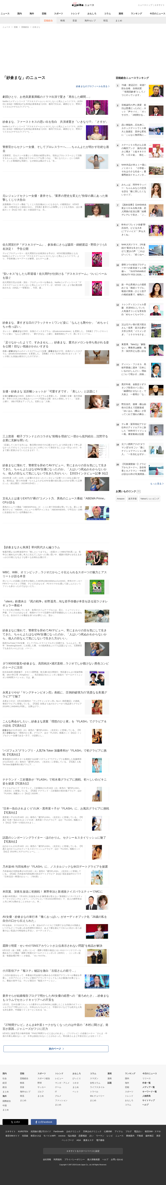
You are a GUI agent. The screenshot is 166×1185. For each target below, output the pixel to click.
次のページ (56, 1048)
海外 (32, 13)
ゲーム (58, 1087)
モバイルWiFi (49, 1136)
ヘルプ (145, 1104)
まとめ (118, 20)
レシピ (110, 1136)
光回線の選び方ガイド (41, 1131)
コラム (107, 13)
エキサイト (159, 5)
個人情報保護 (93, 1159)
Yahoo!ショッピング (149, 538)
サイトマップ (148, 1100)
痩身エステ (88, 1140)
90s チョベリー (97, 1096)
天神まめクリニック (92, 1131)
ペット (76, 1091)
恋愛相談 (83, 1136)
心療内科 (108, 1131)
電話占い (138, 1131)
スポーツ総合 (44, 1078)
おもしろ (91, 13)
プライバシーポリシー (74, 1159)
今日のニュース (157, 13)
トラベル (94, 1091)
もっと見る (156, 523)
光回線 (25, 1136)
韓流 (105, 20)
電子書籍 (100, 1140)
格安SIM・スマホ (153, 1131)
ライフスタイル (97, 1087)
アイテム (119, 1131)
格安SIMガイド (12, 1136)
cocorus (61, 1136)
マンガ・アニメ (62, 1083)
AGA (78, 1140)
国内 (19, 13)
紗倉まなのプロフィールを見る (92, 86)
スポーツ (58, 13)
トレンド (75, 13)
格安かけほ (36, 1136)
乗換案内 (130, 1136)
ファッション (61, 1100)
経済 (5, 1083)
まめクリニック (73, 1131)
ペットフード (68, 1140)
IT (56, 1091)
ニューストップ (145, 5)
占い (91, 1136)
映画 (62, 20)
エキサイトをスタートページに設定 (83, 1151)
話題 (109, 1083)
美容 (158, 1136)
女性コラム (95, 1083)
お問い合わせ (117, 1159)
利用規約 (58, 1159)
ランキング (136, 13)
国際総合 (7, 1101)
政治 (5, 1087)
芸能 (44, 13)
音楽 (75, 20)
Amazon (121, 538)
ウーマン (100, 1136)
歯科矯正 (149, 1136)
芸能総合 (48, 20)
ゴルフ (41, 1091)
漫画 (121, 13)
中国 (5, 1105)
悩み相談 (72, 1136)
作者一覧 (146, 1083)
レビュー (59, 1078)
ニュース (5, 13)
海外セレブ (90, 20)
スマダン (94, 1078)
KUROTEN (23, 1131)
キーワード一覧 (149, 1091)
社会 (5, 1078)
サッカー (42, 1087)
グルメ (58, 1096)
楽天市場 (132, 538)
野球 (40, 1083)
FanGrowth (59, 1131)
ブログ (128, 1131)
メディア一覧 (148, 1087)
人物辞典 (146, 1096)
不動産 (140, 1136)
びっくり (77, 1078)
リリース (146, 1078)
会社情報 (47, 1159)
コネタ (76, 1083)
